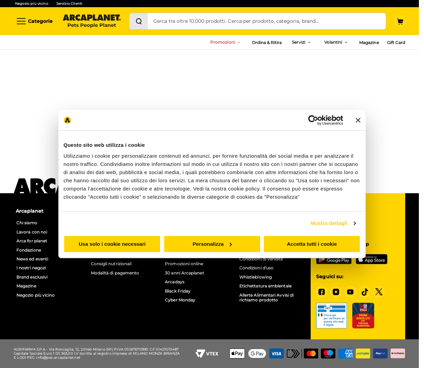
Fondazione (28, 250)
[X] (378, 291)
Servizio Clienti (69, 3)
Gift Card (396, 42)
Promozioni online (184, 263)
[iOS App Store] (371, 259)
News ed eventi (32, 259)
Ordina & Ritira (267, 42)
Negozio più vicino (31, 3)
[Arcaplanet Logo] (92, 21)
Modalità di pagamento (115, 273)
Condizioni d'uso (256, 268)
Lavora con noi (31, 232)
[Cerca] (138, 21)
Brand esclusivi (31, 277)
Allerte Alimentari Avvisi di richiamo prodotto (266, 297)
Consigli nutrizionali (111, 263)
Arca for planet (31, 241)
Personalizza (212, 244)
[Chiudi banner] (358, 120)
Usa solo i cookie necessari (112, 244)
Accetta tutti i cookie (312, 244)
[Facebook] (321, 291)
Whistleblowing (255, 277)
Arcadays (174, 282)
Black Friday (177, 291)
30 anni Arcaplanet (184, 273)
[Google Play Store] (334, 259)
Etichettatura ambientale (265, 286)
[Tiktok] (364, 291)
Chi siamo (26, 223)
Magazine (369, 42)
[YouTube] (350, 291)
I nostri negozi (31, 268)
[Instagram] (335, 291)
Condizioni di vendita (261, 259)
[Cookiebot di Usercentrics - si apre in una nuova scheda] (313, 120)
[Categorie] (34, 21)
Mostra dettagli (328, 223)
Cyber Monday (180, 300)
